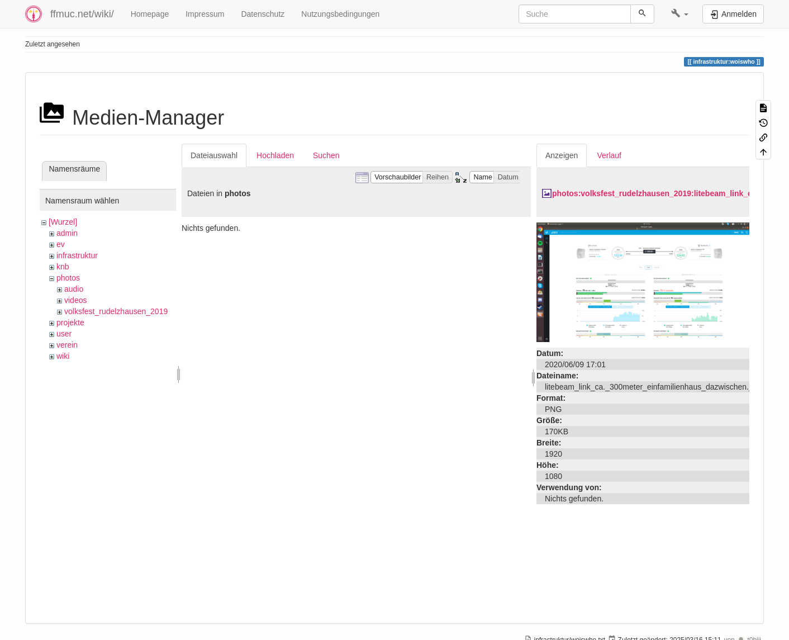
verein (67, 344)
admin (67, 233)
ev (60, 244)
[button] (680, 14)
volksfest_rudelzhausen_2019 (116, 311)
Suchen (326, 155)
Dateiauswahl (214, 155)
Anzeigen (561, 155)
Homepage (150, 14)
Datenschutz (262, 14)
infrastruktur (77, 255)
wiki (62, 356)
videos (75, 300)
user (64, 333)
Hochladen (275, 155)
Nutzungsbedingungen (340, 14)
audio (73, 289)
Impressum (205, 14)
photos (68, 277)
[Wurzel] (63, 221)
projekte (70, 322)
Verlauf (609, 155)
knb (62, 266)
